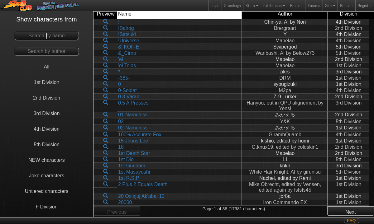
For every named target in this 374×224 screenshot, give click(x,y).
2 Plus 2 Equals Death (142, 184)
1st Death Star (134, 153)
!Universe (128, 40)
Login (215, 5)
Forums (314, 5)
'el (120, 59)
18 (121, 147)
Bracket (296, 5)
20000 (125, 202)
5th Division (47, 144)
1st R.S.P (128, 178)
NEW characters (46, 160)
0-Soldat (127, 90)
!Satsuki (127, 34)
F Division (46, 206)
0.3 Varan (128, 96)
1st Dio (126, 159)
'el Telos (127, 65)
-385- (124, 78)
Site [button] (328, 5)
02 (121, 121)
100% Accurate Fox (139, 134)
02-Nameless (132, 127)
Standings (232, 7)
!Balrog (126, 28)
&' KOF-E (128, 46)
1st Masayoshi (134, 172)
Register (365, 5)
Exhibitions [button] (272, 5)
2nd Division (46, 97)
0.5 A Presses (133, 102)
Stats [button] (250, 5)
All (47, 66)
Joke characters (46, 175)
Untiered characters (47, 191)
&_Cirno (127, 53)
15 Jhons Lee (133, 140)
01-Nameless (132, 114)
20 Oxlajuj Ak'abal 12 (141, 196)
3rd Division (47, 113)
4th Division (47, 129)
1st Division (47, 82)
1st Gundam (131, 165)
